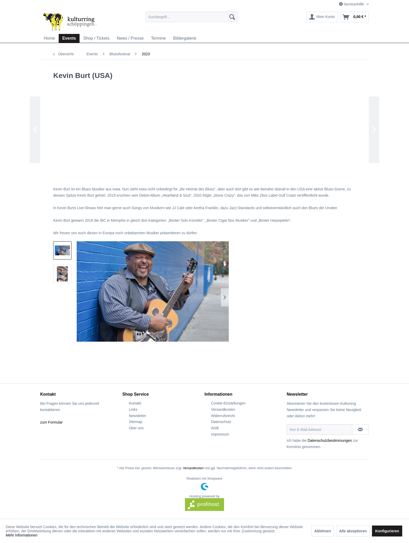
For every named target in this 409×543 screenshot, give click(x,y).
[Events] (69, 38)
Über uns (136, 428)
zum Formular (51, 422)
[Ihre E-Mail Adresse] (319, 429)
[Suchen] (232, 17)
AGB (215, 428)
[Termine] (158, 38)
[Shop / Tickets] (96, 38)
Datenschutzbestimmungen (330, 440)
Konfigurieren (387, 531)
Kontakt (135, 403)
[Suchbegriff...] (192, 17)
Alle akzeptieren (353, 531)
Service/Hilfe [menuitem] (352, 4)
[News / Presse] (130, 38)
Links (133, 409)
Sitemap (135, 422)
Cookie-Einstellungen (228, 403)
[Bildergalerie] (185, 38)
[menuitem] (192, 17)
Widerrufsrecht (223, 416)
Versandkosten (223, 409)
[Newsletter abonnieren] (360, 429)
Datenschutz (221, 422)
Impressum (220, 434)
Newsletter (137, 416)
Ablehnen (322, 531)
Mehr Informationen (21, 535)
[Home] (49, 38)
